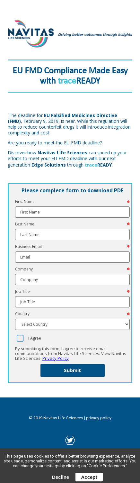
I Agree (34, 338)
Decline (60, 477)
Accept (89, 477)
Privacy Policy (55, 358)
